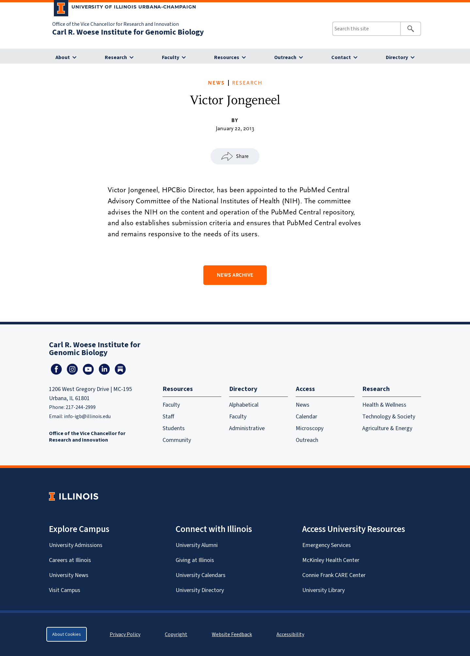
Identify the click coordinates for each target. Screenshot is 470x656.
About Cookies (66, 634)
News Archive (235, 275)
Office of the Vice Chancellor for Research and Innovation (115, 24)
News (216, 83)
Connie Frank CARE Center (334, 575)
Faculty (170, 57)
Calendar (306, 416)
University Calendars (201, 575)
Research (116, 57)
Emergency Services (326, 545)
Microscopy (309, 428)
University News (68, 575)
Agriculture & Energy (387, 428)
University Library (323, 590)
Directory (397, 57)
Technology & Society (388, 416)
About (62, 57)
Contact (341, 57)
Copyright (176, 634)
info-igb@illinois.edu (87, 416)
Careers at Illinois (70, 560)
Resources (226, 57)
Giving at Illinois (195, 560)
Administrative (247, 428)
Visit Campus (64, 590)
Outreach (285, 57)
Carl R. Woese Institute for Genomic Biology (128, 32)
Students (174, 428)
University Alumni (197, 545)
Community (177, 440)
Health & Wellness (384, 405)
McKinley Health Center (330, 560)
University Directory (200, 590)
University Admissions (75, 545)
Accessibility (290, 634)
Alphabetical (243, 405)
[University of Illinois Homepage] (73, 496)
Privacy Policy (125, 634)
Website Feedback (233, 634)
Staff (168, 416)
